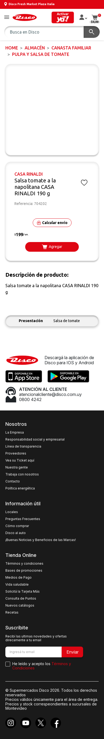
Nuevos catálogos (19, 605)
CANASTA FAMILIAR (71, 47)
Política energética (20, 488)
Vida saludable (17, 584)
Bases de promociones (23, 570)
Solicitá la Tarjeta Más (22, 591)
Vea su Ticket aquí (19, 460)
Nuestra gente (16, 467)
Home (11, 47)
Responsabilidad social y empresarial (35, 439)
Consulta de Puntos (20, 598)
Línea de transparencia (23, 446)
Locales (11, 512)
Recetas (11, 612)
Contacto (12, 481)
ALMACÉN (35, 47)
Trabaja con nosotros (22, 474)
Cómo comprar (17, 526)
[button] (6, 18)
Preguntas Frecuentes (22, 519)
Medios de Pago (18, 577)
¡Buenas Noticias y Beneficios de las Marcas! (40, 540)
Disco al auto (15, 533)
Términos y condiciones (24, 563)
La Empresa (14, 432)
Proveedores (15, 453)
